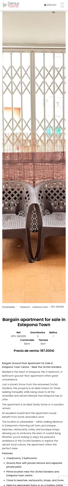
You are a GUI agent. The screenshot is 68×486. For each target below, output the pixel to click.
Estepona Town (40, 306)
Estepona (25, 306)
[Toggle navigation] (62, 5)
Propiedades (8, 306)
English (50, 5)
